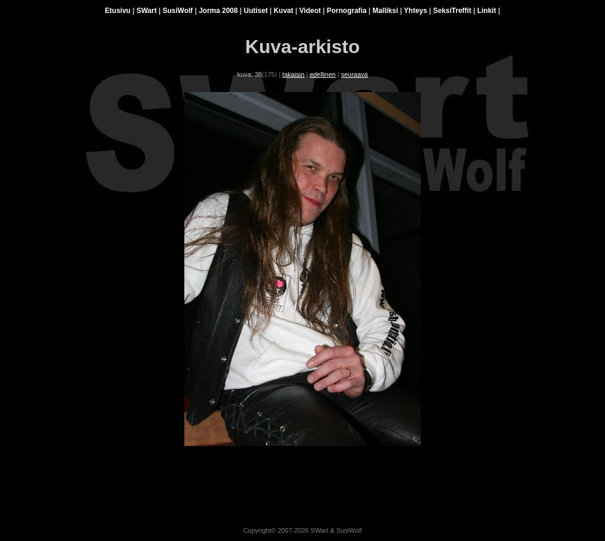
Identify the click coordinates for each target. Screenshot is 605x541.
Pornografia (346, 10)
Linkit (486, 10)
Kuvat (283, 10)
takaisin (293, 74)
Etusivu (118, 10)
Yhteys (415, 10)
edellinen (323, 74)
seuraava (354, 74)
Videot (310, 10)
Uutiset (255, 10)
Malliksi (385, 10)
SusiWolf (177, 10)
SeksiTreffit (452, 10)
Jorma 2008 (218, 10)
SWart (146, 10)
